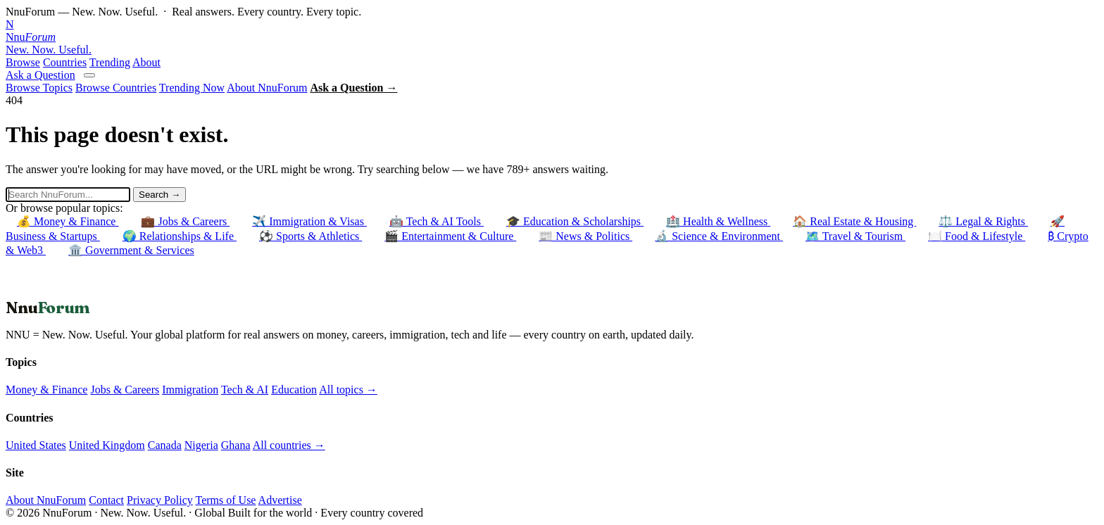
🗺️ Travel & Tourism (855, 236)
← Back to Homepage (56, 291)
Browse (23, 62)
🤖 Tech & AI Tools (436, 221)
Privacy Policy (160, 500)
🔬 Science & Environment (719, 236)
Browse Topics (39, 88)
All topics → (348, 390)
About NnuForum (267, 88)
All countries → (289, 445)
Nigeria (201, 445)
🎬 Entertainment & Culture (450, 236)
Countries (65, 62)
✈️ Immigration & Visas (309, 221)
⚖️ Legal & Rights (983, 221)
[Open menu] (89, 75)
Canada (165, 445)
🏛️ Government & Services (131, 250)
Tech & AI (244, 390)
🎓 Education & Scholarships (575, 221)
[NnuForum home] (552, 37)
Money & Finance (46, 390)
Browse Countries (115, 88)
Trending (109, 62)
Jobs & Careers (124, 390)
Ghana (236, 445)
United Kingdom (107, 445)
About (146, 62)
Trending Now (192, 88)
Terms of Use (225, 500)
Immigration (190, 390)
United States (36, 445)
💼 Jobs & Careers (185, 221)
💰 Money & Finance (67, 221)
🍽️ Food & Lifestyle (976, 236)
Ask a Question (40, 75)
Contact (106, 500)
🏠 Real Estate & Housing (854, 221)
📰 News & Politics (585, 236)
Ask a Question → (353, 88)
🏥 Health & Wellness (718, 221)
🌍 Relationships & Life (180, 236)
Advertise (280, 500)
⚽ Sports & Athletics (310, 236)
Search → (159, 194)
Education (294, 390)
